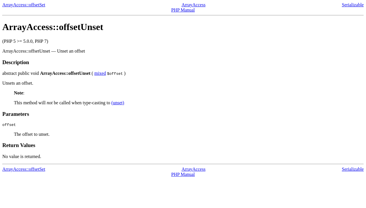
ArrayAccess (194, 4)
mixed (100, 73)
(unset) (117, 102)
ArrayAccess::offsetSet (23, 4)
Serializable (353, 4)
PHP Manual (183, 10)
